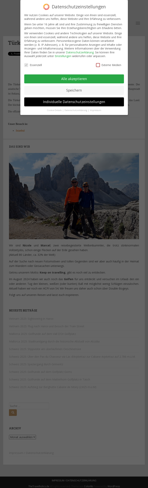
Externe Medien (108, 64)
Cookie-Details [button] (54, 109)
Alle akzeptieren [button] (74, 78)
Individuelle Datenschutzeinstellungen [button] (74, 101)
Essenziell (33, 64)
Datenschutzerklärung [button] (76, 109)
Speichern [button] (74, 89)
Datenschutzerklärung (80, 52)
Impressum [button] (95, 109)
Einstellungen (63, 55)
